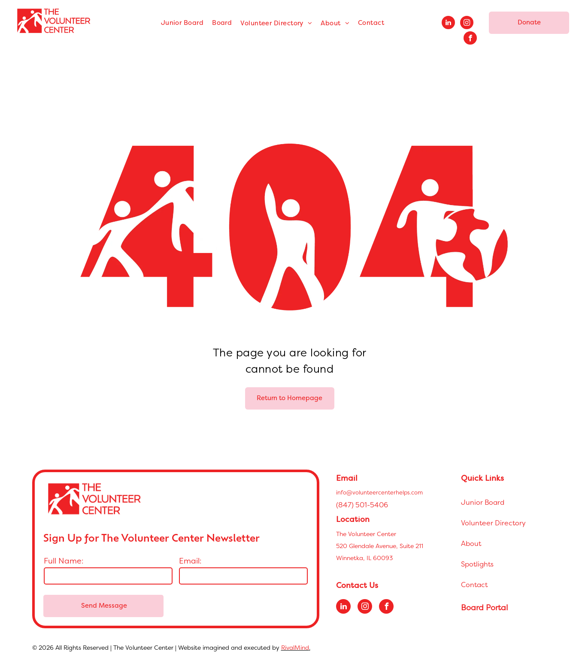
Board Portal (484, 607)
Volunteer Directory (493, 522)
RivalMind (295, 647)
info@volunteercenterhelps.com (379, 492)
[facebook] (470, 39)
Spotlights (477, 564)
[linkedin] (448, 23)
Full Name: (64, 560)
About (471, 543)
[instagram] (466, 23)
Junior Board (482, 502)
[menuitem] (182, 23)
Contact (474, 584)
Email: (190, 560)
